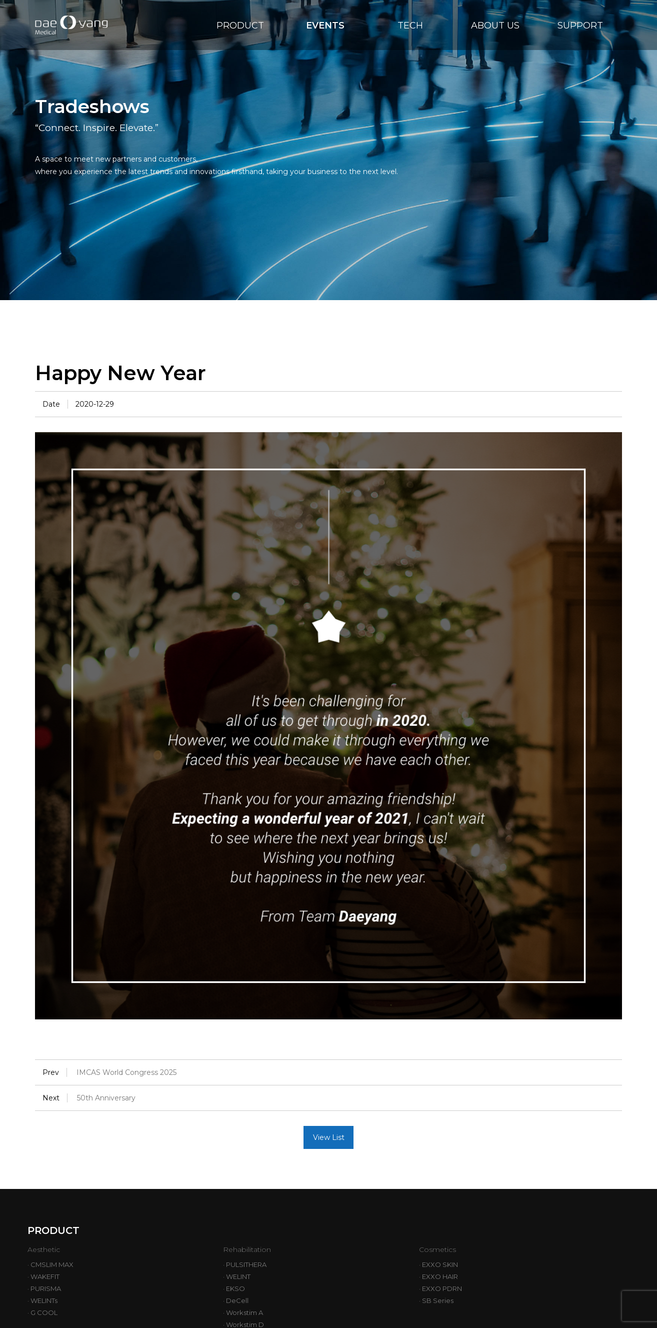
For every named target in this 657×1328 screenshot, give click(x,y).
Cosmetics (440, 1249)
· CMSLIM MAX (51, 1264)
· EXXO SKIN (438, 1264)
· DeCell (235, 1300)
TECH (410, 25)
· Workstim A (243, 1312)
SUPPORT (580, 25)
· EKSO (234, 1288)
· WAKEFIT (44, 1276)
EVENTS (325, 25)
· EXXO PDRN (440, 1288)
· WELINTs (43, 1300)
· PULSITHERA (244, 1264)
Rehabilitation (253, 1249)
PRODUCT (240, 25)
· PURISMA (44, 1288)
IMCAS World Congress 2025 (126, 1072)
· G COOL (43, 1312)
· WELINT (236, 1276)
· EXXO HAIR (438, 1276)
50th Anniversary (106, 1097)
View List (328, 1137)
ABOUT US (495, 25)
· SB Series (436, 1300)
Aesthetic (47, 1249)
